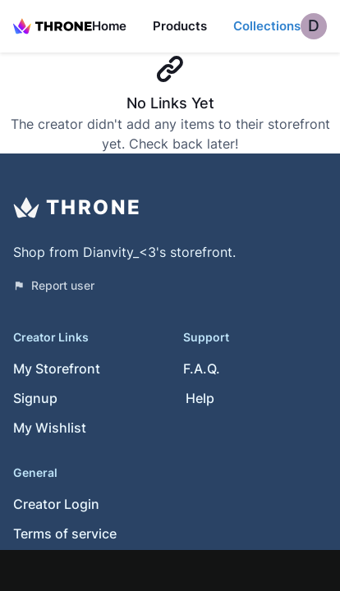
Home (109, 26)
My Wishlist (49, 427)
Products (180, 26)
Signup (35, 398)
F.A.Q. (201, 368)
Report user (53, 285)
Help (200, 398)
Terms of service (65, 533)
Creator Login (56, 504)
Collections (267, 26)
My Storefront (56, 368)
